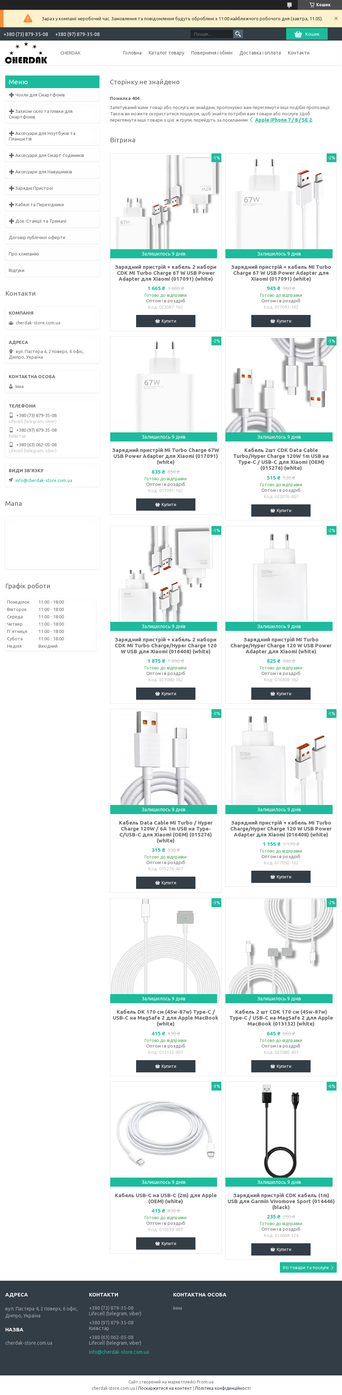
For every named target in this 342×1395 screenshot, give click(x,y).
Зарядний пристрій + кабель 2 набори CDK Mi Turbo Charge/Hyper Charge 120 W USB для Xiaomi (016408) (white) (166, 645)
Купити (169, 320)
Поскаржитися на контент (165, 1388)
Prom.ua (205, 1382)
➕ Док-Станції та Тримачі (37, 220)
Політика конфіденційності (223, 1388)
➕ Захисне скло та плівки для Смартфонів (41, 114)
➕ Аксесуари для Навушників (40, 171)
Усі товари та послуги (306, 1267)
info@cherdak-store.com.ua (43, 480)
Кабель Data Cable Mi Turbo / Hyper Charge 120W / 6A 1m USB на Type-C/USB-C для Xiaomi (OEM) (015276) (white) (166, 831)
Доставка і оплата (260, 53)
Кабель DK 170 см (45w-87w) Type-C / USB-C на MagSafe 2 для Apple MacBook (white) (165, 1018)
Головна (132, 53)
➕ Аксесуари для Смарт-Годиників (46, 155)
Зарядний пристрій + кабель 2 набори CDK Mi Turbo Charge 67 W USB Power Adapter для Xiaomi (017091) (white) (165, 273)
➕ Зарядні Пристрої (31, 188)
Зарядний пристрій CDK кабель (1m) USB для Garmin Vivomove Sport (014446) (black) (281, 1201)
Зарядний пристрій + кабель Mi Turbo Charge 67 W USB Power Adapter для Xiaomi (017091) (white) (281, 273)
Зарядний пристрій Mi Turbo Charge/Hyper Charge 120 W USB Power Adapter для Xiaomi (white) (281, 645)
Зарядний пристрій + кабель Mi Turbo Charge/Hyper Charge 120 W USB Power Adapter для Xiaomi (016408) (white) (281, 828)
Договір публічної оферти (37, 237)
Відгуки (16, 270)
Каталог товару (166, 53)
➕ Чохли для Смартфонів (37, 94)
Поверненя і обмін (211, 53)
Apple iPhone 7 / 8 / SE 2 (283, 120)
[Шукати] (238, 34)
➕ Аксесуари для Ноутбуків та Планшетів (42, 136)
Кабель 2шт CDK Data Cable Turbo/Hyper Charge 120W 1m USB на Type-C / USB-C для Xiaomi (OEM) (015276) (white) (281, 459)
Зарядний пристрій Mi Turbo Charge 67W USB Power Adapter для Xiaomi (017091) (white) (165, 456)
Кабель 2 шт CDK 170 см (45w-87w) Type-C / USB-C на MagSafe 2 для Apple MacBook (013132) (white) (281, 1018)
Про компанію (24, 253)
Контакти (299, 53)
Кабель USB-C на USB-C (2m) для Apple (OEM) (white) (166, 1198)
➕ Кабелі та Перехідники (36, 204)
